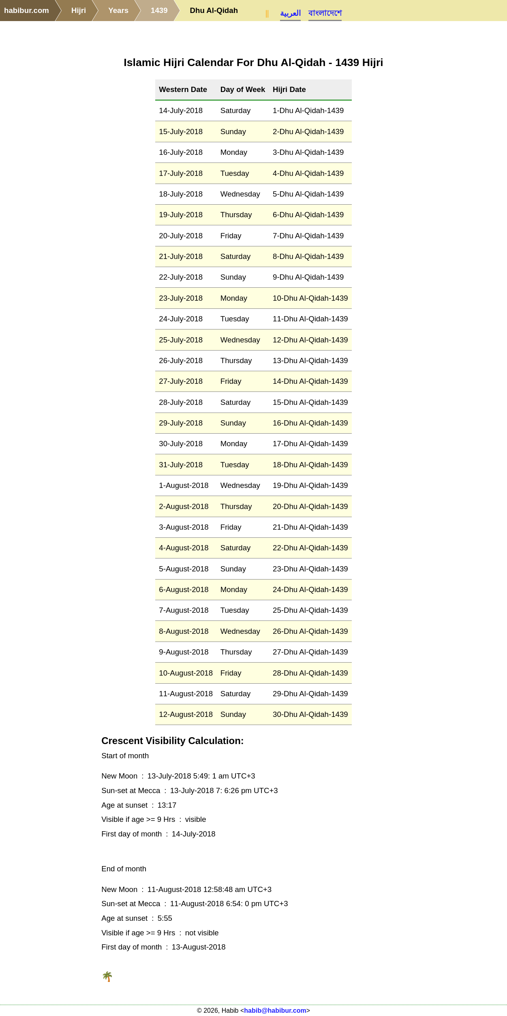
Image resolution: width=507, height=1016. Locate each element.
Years (118, 10)
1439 (159, 10)
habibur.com (26, 10)
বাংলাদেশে (325, 13)
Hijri (78, 10)
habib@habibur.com (275, 1010)
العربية (290, 13)
